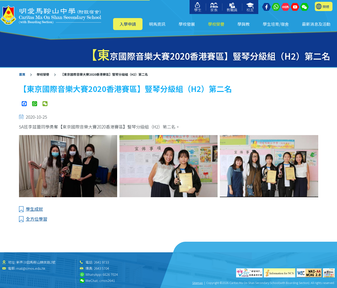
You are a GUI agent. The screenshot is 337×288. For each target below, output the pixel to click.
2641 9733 (101, 262)
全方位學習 (36, 219)
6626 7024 (110, 274)
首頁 (22, 74)
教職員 (232, 7)
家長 (214, 7)
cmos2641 (107, 280)
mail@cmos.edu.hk (30, 268)
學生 (197, 7)
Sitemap (197, 283)
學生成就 (34, 209)
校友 (250, 7)
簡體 (326, 6)
